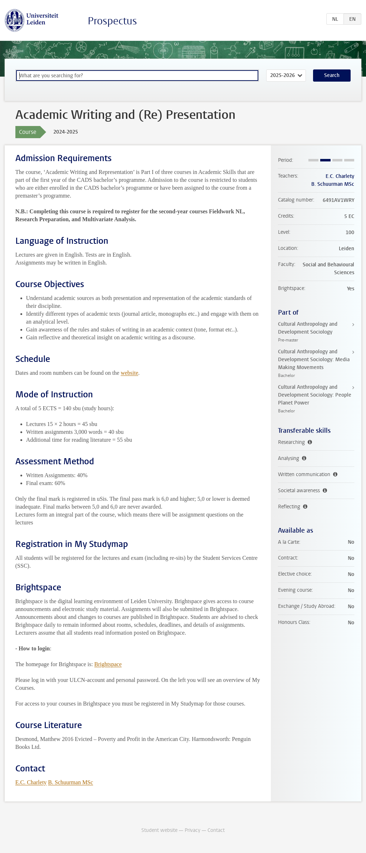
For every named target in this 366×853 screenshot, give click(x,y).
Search (332, 75)
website (129, 373)
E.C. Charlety (31, 782)
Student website (159, 830)
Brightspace (108, 664)
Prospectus (112, 21)
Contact (216, 830)
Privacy (192, 830)
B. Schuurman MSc (70, 782)
